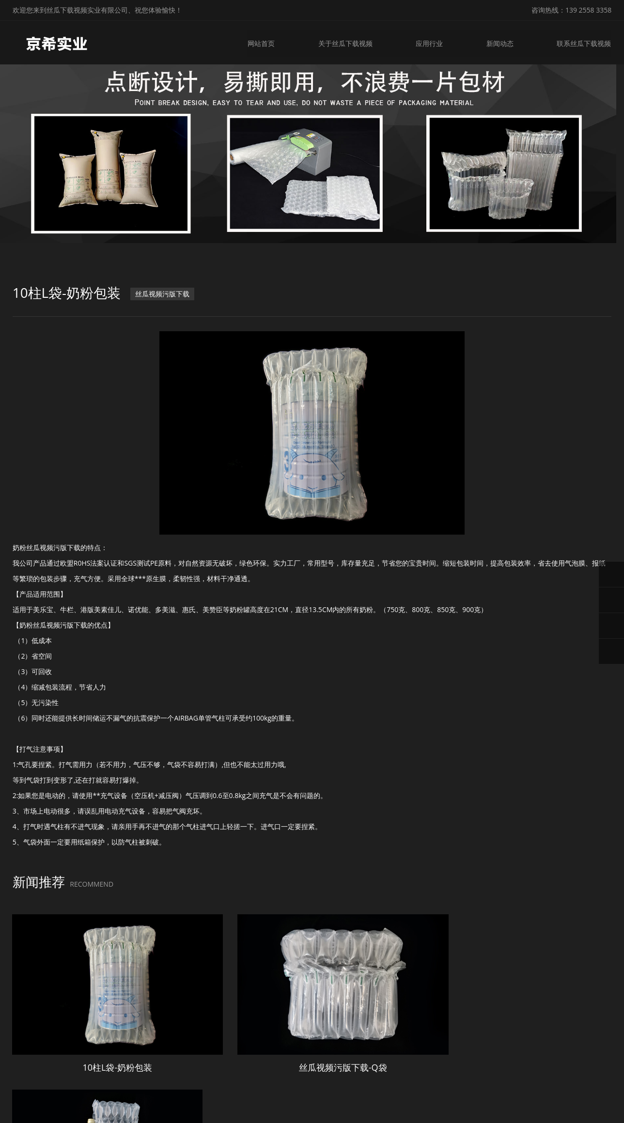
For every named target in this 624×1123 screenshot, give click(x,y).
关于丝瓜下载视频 (345, 42)
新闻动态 (500, 42)
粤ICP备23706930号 (410, 1108)
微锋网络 (491, 1108)
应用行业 (429, 42)
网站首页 (260, 42)
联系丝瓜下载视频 (584, 42)
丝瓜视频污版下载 (162, 296)
